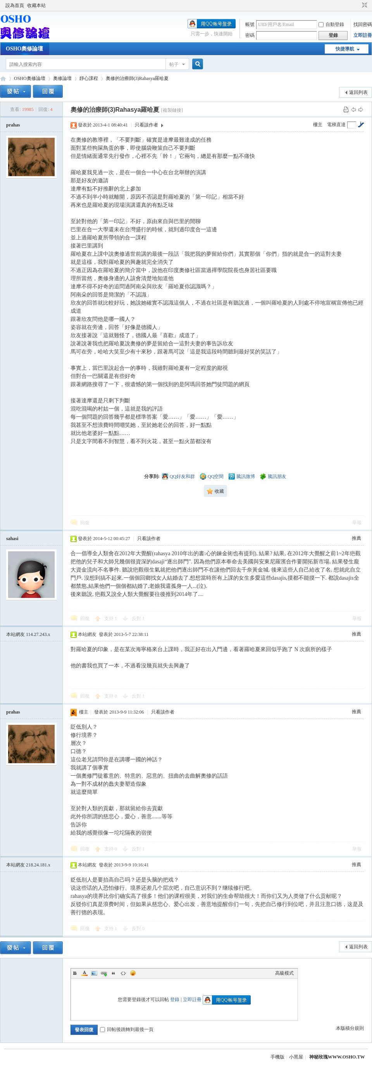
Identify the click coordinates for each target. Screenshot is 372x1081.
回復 (85, 522)
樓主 (317, 124)
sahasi (12, 538)
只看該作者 (146, 125)
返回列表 (358, 92)
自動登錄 (331, 24)
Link (104, 973)
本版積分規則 (350, 1028)
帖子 (174, 64)
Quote (113, 973)
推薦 (356, 538)
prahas (13, 125)
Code (123, 973)
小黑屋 (296, 1057)
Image (94, 973)
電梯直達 (336, 124)
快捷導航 (345, 49)
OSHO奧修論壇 (24, 49)
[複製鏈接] (172, 110)
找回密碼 (362, 24)
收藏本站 (36, 5)
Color (84, 973)
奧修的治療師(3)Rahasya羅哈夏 (137, 78)
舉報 (357, 522)
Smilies (133, 973)
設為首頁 (14, 5)
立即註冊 (362, 35)
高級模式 (284, 973)
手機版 (277, 1057)
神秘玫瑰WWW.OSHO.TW (337, 1057)
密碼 (250, 35)
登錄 (174, 999)
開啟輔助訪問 (357, 5)
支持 (110, 618)
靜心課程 (88, 78)
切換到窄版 (363, 5)
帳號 (250, 24)
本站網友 (28, 634)
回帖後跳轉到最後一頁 (126, 1029)
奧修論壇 (62, 78)
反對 (138, 618)
